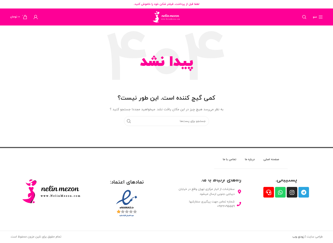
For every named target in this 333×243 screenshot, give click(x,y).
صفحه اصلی (271, 159)
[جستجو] (304, 17)
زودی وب (298, 237)
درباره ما (250, 159)
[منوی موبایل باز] (318, 17)
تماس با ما (229, 159)
